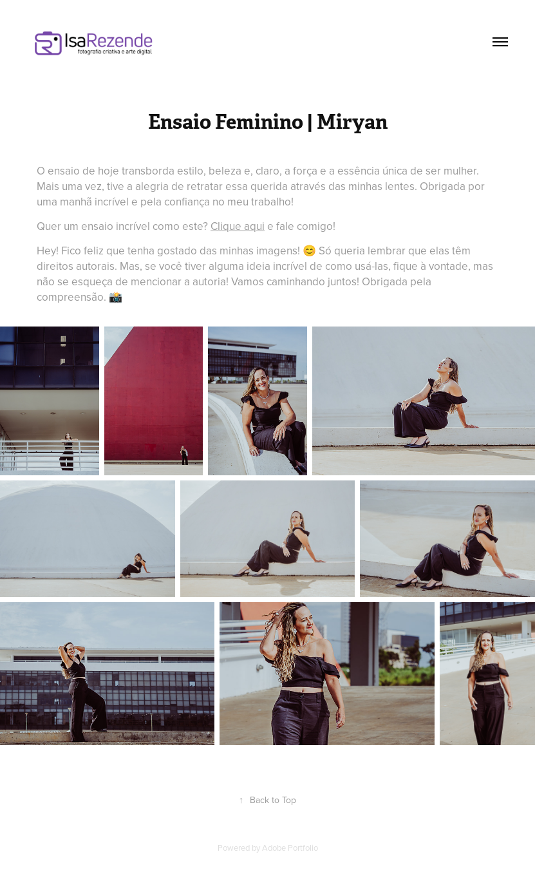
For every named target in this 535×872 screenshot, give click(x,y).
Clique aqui (238, 226)
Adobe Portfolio (290, 847)
